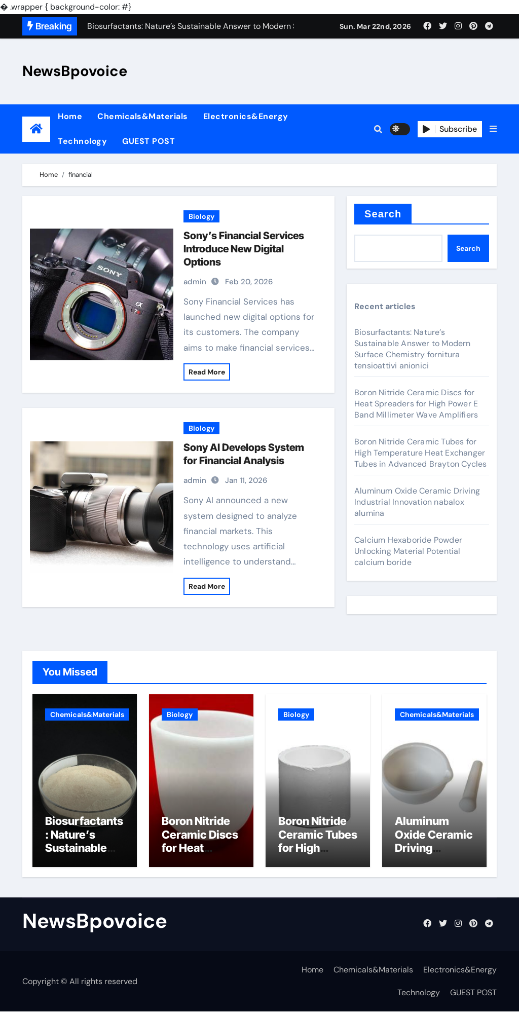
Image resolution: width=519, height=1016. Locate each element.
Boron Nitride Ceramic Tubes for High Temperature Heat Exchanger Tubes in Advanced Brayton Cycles (420, 452)
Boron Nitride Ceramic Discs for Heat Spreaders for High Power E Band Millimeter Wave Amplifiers (416, 403)
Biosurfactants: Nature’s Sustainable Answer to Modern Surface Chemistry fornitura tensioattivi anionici (412, 349)
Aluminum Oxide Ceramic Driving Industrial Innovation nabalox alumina (417, 501)
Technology (82, 141)
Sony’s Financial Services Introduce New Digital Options (243, 249)
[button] (493, 129)
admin (194, 282)
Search (382, 213)
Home (70, 116)
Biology (201, 216)
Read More (207, 372)
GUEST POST (148, 141)
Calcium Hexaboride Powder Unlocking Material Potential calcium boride (408, 551)
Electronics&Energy (245, 116)
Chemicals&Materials (142, 116)
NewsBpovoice (74, 71)
